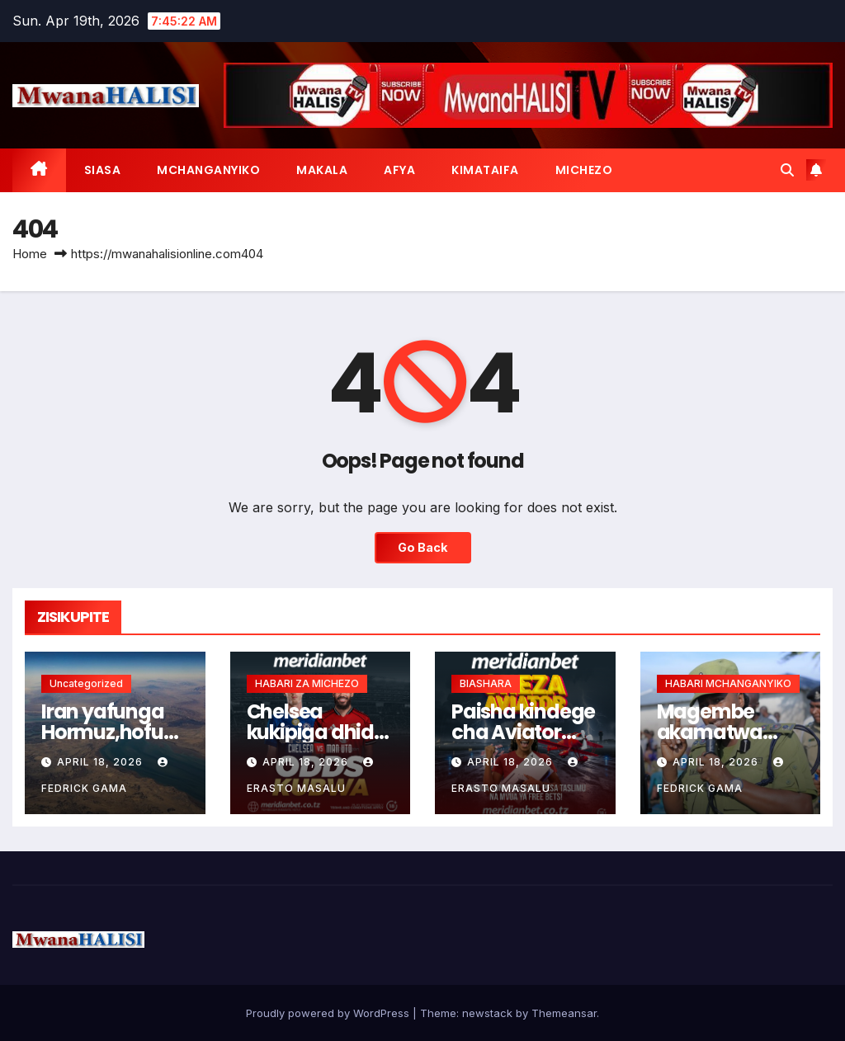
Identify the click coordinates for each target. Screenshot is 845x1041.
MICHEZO (584, 170)
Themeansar (564, 1013)
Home (29, 253)
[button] (787, 170)
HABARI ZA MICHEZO (307, 683)
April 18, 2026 (101, 762)
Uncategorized (86, 683)
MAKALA (321, 170)
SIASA (102, 170)
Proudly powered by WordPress (329, 1013)
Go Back (423, 547)
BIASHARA (486, 683)
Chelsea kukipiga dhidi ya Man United (314, 732)
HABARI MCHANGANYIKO (728, 683)
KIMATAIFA (485, 170)
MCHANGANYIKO (208, 170)
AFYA (399, 170)
